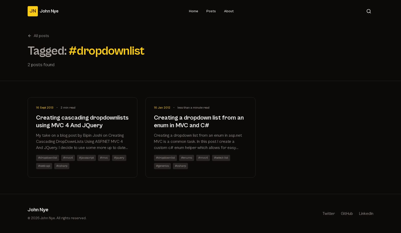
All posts (38, 35)
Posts (211, 11)
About (229, 11)
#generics (162, 166)
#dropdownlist (47, 157)
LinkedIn (366, 213)
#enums (186, 157)
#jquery (119, 157)
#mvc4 (68, 157)
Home (193, 11)
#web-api (44, 166)
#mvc (104, 157)
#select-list (221, 157)
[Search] (368, 11)
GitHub (347, 213)
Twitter (328, 213)
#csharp (61, 166)
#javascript (86, 157)
